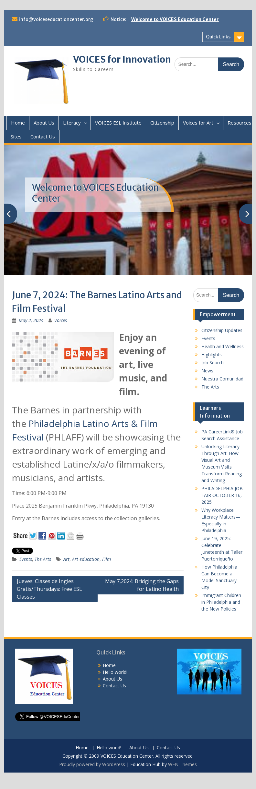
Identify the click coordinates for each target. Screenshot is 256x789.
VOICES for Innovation (122, 59)
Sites (16, 136)
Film (106, 559)
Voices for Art (198, 122)
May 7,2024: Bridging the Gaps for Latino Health (142, 585)
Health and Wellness (222, 346)
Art (66, 559)
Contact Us (42, 136)
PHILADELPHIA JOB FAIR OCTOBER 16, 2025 (222, 495)
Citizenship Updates (221, 330)
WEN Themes (182, 764)
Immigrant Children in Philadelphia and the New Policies (221, 602)
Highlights (211, 354)
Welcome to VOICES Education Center (175, 19)
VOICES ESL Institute (118, 122)
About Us (44, 122)
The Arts (43, 559)
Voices (60, 320)
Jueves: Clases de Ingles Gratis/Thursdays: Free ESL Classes (49, 589)
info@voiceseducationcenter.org (56, 19)
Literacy (72, 122)
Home (18, 122)
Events (25, 559)
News (207, 371)
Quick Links (218, 37)
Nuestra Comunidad (222, 379)
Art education (86, 559)
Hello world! (115, 672)
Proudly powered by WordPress (92, 764)
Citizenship (162, 122)
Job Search (212, 362)
